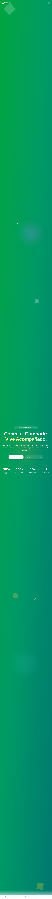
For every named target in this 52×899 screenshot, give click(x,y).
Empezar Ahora (16, 457)
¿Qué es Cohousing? (34, 457)
